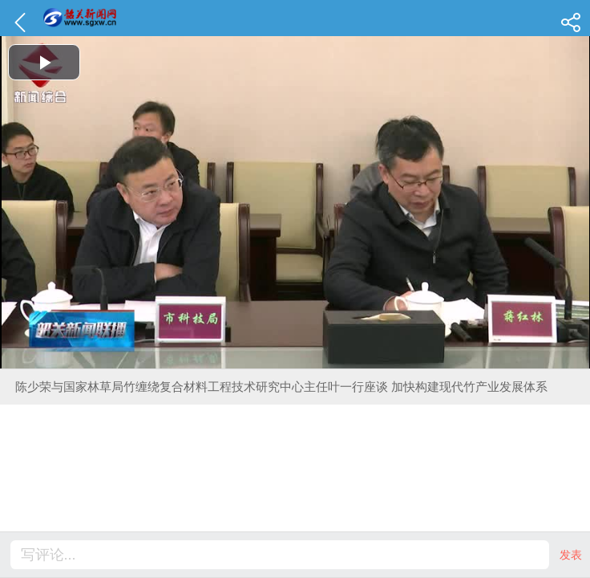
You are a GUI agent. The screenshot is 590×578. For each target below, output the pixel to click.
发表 (571, 554)
